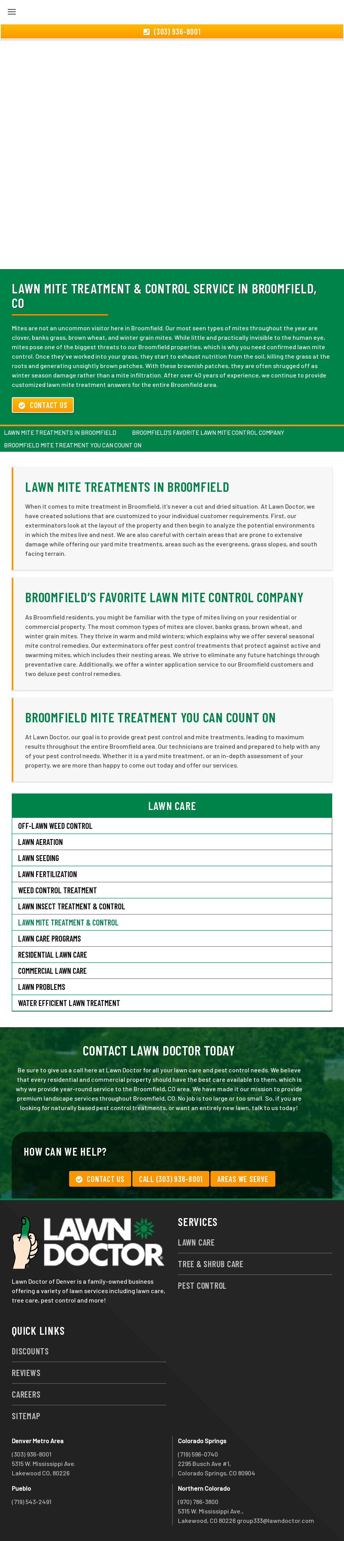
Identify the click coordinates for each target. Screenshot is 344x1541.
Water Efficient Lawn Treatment (69, 1003)
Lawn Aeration (40, 842)
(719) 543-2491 (31, 1501)
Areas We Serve (243, 1179)
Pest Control (202, 1285)
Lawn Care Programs (49, 938)
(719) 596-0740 (198, 1454)
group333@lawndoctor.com (275, 1520)
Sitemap (26, 1416)
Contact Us (42, 405)
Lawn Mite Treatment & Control (68, 922)
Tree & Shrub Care (210, 1264)
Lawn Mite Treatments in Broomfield (60, 432)
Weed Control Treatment (57, 890)
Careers (26, 1394)
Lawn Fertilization (47, 874)
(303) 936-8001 (31, 1454)
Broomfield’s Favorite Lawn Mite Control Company (208, 432)
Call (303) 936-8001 (171, 1179)
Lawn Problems (41, 986)
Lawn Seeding (38, 858)
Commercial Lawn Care (52, 970)
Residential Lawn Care (52, 954)
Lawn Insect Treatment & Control (71, 906)
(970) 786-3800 (198, 1501)
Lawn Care (196, 1242)
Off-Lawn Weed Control (55, 825)
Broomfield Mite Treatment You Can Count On (72, 445)
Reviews (26, 1372)
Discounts (30, 1351)
